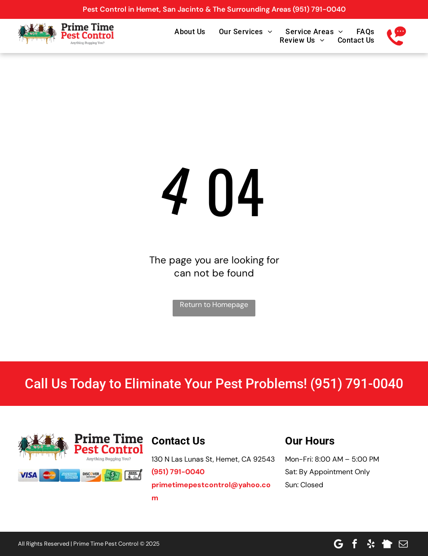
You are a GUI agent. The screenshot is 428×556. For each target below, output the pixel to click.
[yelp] (371, 544)
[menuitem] (183, 31)
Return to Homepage (214, 304)
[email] (403, 544)
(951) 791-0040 (319, 9)
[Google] (338, 544)
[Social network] (387, 544)
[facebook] (354, 544)
